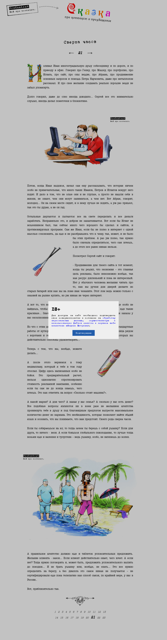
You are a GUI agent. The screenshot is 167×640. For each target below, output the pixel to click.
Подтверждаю (83, 332)
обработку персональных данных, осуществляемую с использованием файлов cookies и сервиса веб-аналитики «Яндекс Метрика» (83, 321)
